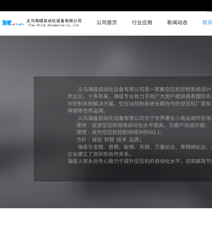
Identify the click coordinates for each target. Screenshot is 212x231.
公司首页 (107, 22)
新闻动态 (177, 22)
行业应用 (142, 22)
